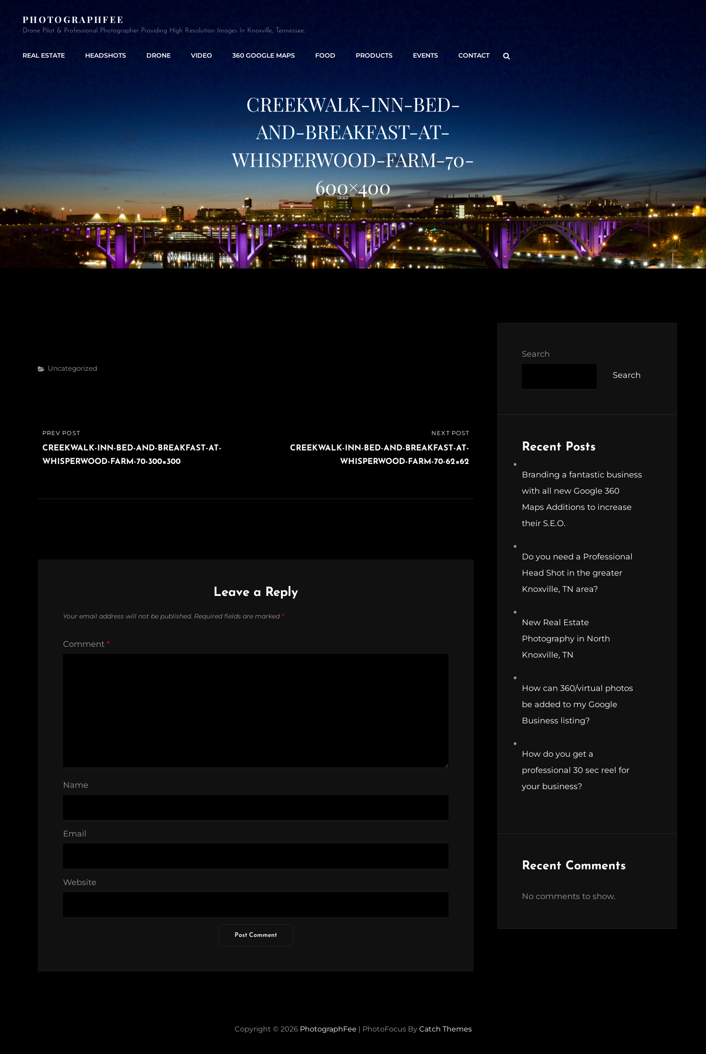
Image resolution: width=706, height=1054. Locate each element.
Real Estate (44, 55)
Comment (86, 644)
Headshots (105, 55)
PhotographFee (73, 19)
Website (79, 882)
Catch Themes (445, 1029)
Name (75, 785)
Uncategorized (72, 368)
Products (374, 55)
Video (201, 55)
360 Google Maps (263, 55)
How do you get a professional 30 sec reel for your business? (575, 770)
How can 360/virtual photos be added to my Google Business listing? (577, 704)
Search (536, 354)
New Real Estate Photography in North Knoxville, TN (566, 639)
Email (74, 834)
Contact (473, 55)
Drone (158, 55)
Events (425, 55)
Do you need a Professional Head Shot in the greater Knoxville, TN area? (577, 573)
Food (325, 55)
